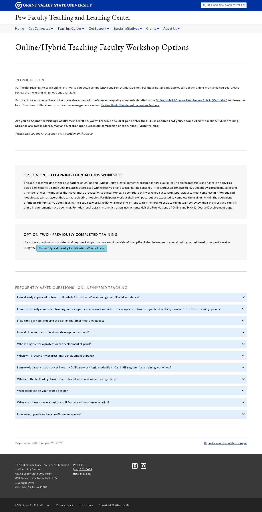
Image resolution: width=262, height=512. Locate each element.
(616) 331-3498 (82, 469)
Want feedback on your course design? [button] (131, 390)
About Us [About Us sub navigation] (171, 28)
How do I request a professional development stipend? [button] (131, 332)
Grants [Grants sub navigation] (152, 28)
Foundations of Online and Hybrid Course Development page (192, 207)
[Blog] (135, 465)
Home (19, 28)
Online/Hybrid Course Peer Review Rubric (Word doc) (191, 100)
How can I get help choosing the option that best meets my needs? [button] (131, 320)
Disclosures (86, 505)
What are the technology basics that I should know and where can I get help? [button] (131, 379)
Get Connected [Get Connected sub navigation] (40, 28)
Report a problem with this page (225, 443)
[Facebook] (144, 465)
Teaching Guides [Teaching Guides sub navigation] (70, 28)
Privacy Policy (64, 505)
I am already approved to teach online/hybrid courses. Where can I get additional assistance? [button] (131, 297)
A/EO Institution (33, 505)
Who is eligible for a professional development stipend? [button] (131, 344)
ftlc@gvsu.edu (82, 473)
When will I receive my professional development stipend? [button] (131, 355)
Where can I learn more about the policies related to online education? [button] (131, 402)
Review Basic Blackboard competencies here (130, 105)
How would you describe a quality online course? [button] (131, 414)
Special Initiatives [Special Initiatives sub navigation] (128, 28)
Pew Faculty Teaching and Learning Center (73, 17)
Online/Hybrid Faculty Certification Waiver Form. (72, 248)
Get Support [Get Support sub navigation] (99, 28)
